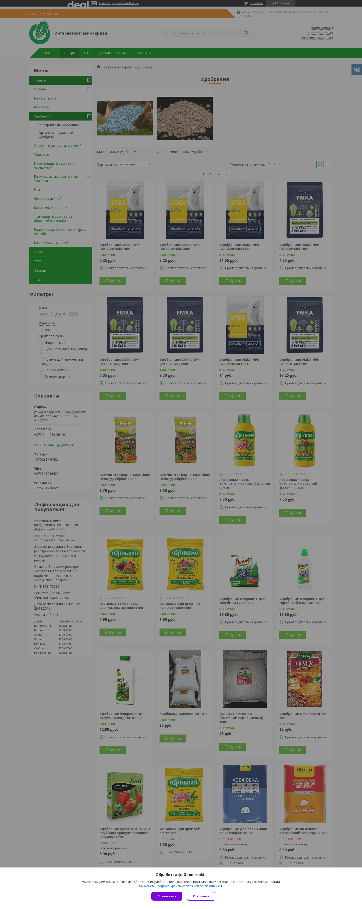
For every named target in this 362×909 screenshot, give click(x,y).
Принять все (166, 896)
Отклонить (201, 896)
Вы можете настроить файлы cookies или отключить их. (179, 886)
